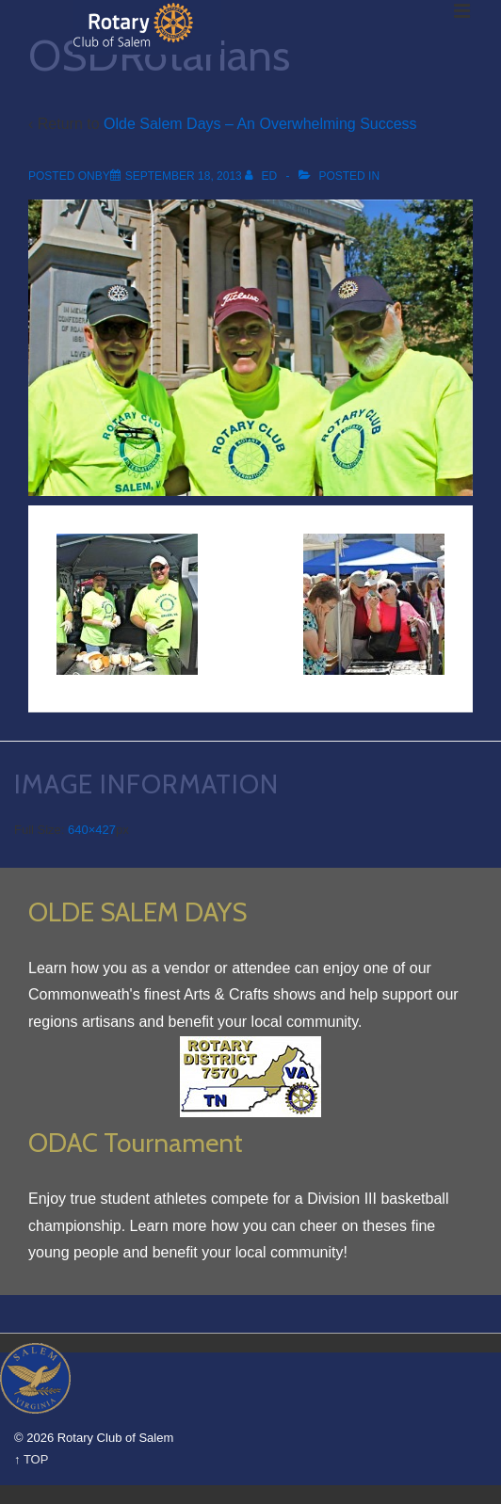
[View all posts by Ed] (262, 176)
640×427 (92, 830)
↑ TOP (31, 1459)
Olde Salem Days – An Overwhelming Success (260, 124)
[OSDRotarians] (183, 176)
